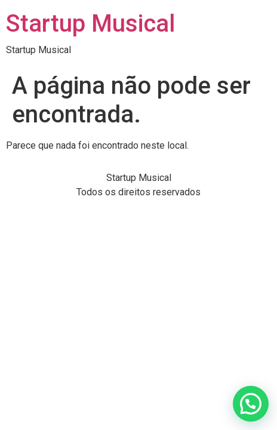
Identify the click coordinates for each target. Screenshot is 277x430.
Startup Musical (90, 24)
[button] (251, 404)
